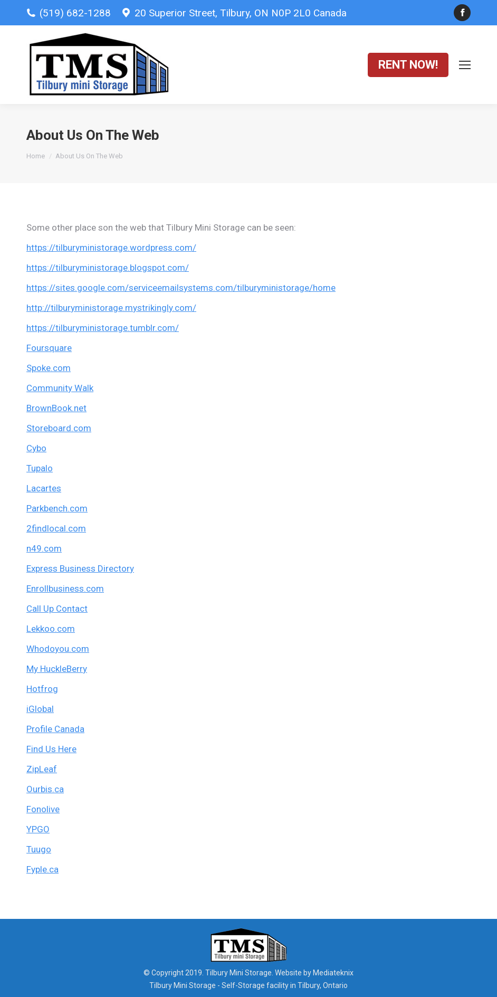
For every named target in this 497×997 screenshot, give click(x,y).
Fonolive (43, 809)
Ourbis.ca (45, 789)
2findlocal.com (56, 528)
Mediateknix (333, 972)
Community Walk (59, 388)
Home (35, 156)
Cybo (36, 448)
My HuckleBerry (56, 668)
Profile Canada (55, 729)
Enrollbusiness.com (65, 588)
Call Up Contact (57, 608)
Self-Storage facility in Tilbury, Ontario (285, 985)
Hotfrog (42, 688)
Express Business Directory (80, 568)
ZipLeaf (41, 769)
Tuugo (38, 849)
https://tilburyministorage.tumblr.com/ (102, 327)
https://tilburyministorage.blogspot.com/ (107, 267)
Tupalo (39, 468)
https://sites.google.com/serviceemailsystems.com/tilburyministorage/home (181, 287)
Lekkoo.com (50, 628)
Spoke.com (48, 368)
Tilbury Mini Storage (182, 985)
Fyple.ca (42, 869)
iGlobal (40, 709)
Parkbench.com (57, 508)
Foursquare (49, 348)
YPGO (38, 829)
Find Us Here (51, 749)
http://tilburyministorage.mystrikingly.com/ (111, 307)
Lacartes (43, 488)
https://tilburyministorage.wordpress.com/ (111, 247)
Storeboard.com (58, 428)
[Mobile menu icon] (465, 65)
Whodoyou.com (57, 648)
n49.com (44, 548)
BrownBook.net (56, 408)
